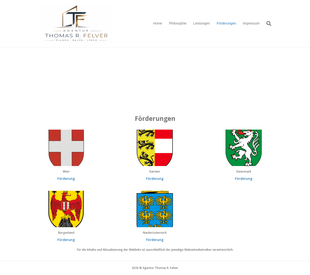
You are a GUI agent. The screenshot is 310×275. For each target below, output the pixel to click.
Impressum (251, 23)
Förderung (66, 178)
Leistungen (201, 23)
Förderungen (226, 23)
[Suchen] (267, 23)
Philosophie (177, 23)
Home (157, 23)
